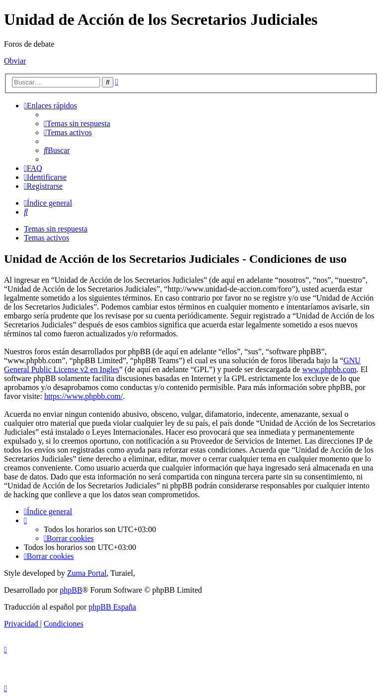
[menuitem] (77, 123)
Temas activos (46, 237)
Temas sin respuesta (56, 229)
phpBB (71, 590)
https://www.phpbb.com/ (83, 396)
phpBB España (112, 607)
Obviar (15, 61)
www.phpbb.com (329, 369)
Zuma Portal (87, 573)
